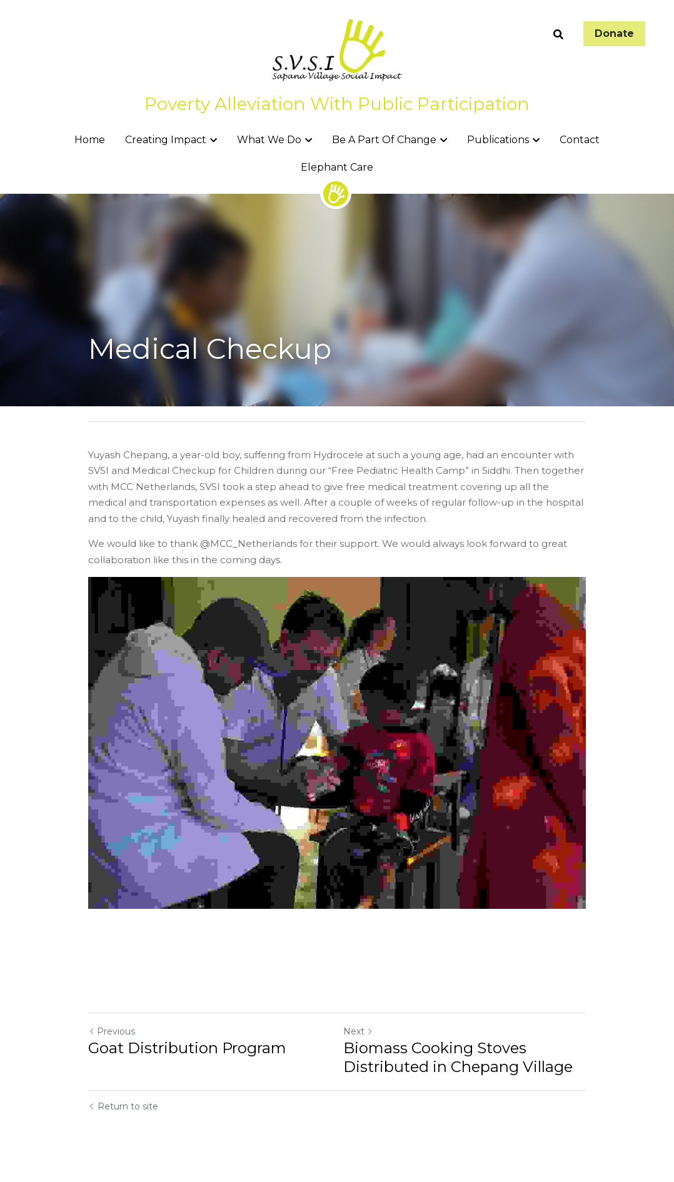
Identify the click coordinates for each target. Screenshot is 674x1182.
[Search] (558, 34)
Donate (614, 33)
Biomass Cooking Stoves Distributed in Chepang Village (458, 1057)
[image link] (337, 49)
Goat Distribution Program (187, 1048)
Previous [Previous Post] (111, 1031)
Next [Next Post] (358, 1031)
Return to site (123, 1106)
